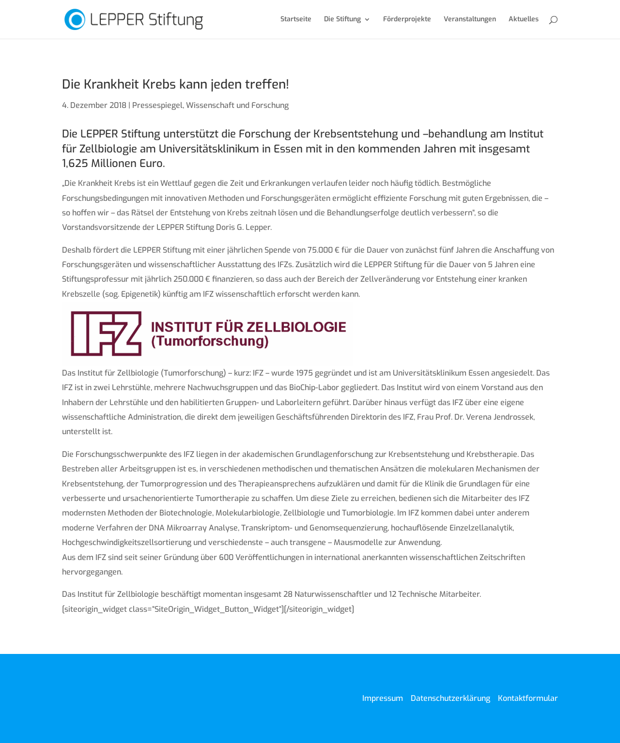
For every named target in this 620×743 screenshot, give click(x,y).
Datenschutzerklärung (450, 698)
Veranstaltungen (470, 20)
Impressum (382, 698)
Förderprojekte (407, 20)
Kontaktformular (528, 698)
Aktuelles (524, 20)
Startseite (295, 20)
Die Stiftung (342, 20)
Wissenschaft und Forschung (237, 105)
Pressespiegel (157, 105)
